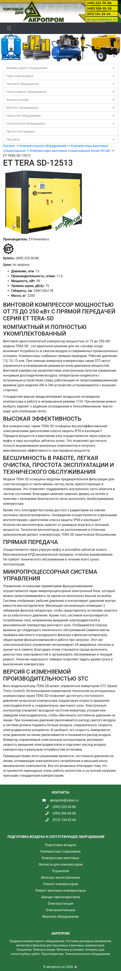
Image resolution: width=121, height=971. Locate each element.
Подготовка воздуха (19, 76)
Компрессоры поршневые (60, 851)
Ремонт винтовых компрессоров (60, 890)
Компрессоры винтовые (60, 858)
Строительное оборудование (25, 123)
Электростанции (17, 99)
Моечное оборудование (22, 107)
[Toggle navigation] (9, 28)
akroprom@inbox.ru (101, 19)
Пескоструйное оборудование (26, 91)
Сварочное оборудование (23, 115)
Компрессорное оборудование (26, 68)
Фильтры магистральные (60, 877)
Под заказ (13, 139)
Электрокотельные (60, 910)
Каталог (9, 146)
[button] (9, 48)
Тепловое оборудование (22, 83)
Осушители (60, 871)
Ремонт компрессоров (60, 884)
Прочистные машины (20, 131)
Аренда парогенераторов (60, 897)
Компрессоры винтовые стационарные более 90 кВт (70, 151)
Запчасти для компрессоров (60, 864)
